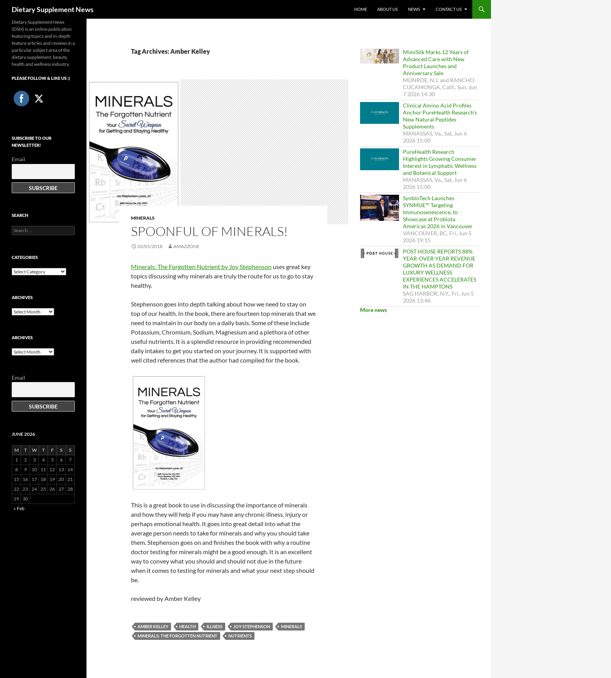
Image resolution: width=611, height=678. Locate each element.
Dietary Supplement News (53, 9)
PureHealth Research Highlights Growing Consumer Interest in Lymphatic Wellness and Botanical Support (440, 162)
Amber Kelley (153, 626)
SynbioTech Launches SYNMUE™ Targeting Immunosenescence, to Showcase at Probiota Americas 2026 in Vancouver (438, 212)
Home (360, 9)
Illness (215, 626)
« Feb (19, 508)
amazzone (186, 246)
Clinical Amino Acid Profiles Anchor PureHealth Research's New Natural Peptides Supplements (440, 116)
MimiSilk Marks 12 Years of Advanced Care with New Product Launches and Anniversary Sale (436, 62)
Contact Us (449, 9)
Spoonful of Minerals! (209, 231)
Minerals (143, 218)
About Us (387, 9)
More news (373, 309)
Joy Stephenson (251, 626)
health (187, 626)
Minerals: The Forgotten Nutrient (177, 635)
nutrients (240, 635)
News (414, 9)
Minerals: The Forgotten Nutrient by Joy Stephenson (201, 266)
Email (18, 159)
